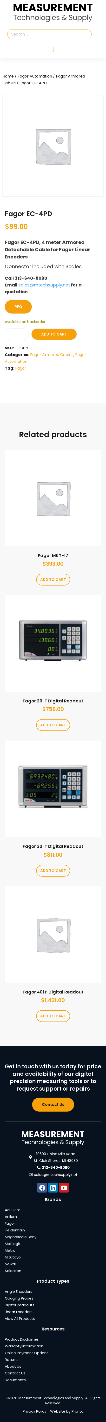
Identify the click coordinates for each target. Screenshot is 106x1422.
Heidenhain (15, 1230)
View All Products (20, 1318)
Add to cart (54, 334)
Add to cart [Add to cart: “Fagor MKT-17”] (53, 579)
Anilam (11, 1216)
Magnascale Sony (20, 1236)
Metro (10, 1250)
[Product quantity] (17, 334)
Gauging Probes (19, 1298)
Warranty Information (24, 1346)
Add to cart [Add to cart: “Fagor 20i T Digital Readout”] (53, 725)
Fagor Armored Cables (51, 354)
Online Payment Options (26, 1352)
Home (8, 76)
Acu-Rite (12, 1209)
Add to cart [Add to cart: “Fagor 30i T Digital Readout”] (53, 870)
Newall (10, 1263)
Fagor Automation (35, 76)
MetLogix (12, 1243)
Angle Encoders (18, 1291)
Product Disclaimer (21, 1339)
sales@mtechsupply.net (44, 285)
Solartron (13, 1270)
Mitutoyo (13, 1257)
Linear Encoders (19, 1311)
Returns (12, 1359)
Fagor (20, 368)
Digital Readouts (19, 1305)
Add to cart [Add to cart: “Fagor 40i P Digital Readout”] (53, 1016)
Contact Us (15, 1373)
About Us (13, 1366)
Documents (15, 1379)
